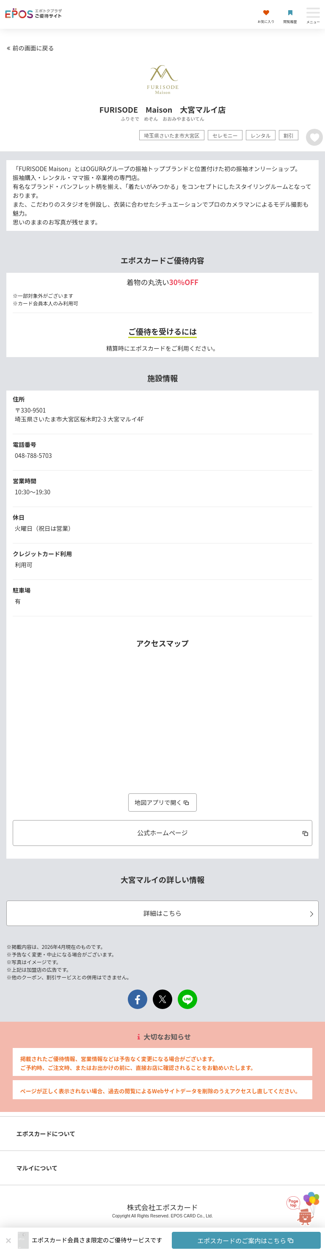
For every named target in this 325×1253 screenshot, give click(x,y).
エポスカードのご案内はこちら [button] (246, 1240)
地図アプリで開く (162, 802)
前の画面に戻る (29, 48)
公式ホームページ (223, 832)
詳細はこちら (229, 913)
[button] (176, 1240)
